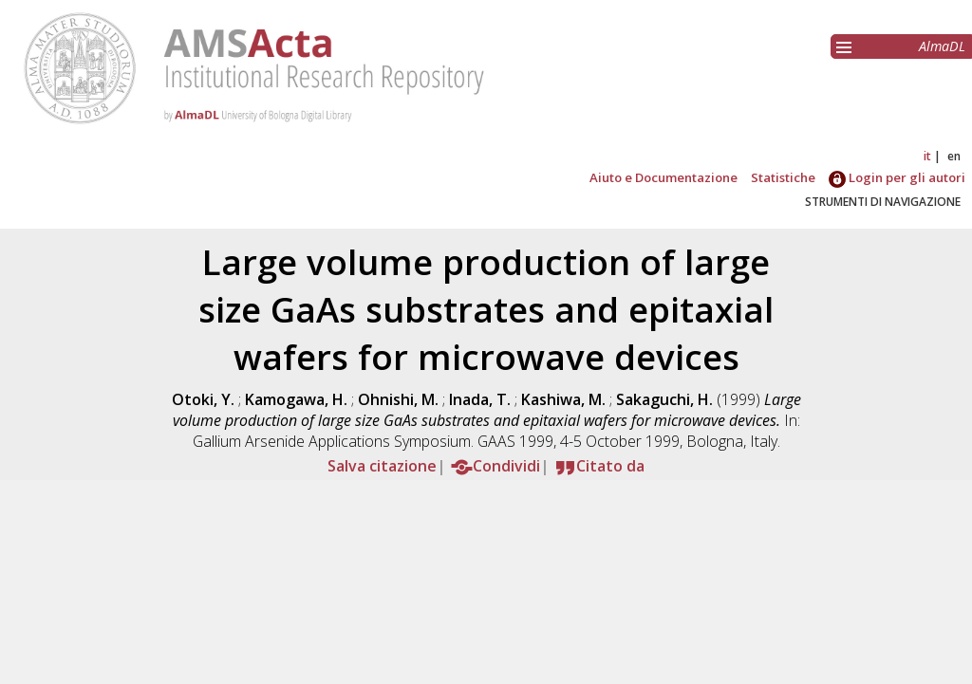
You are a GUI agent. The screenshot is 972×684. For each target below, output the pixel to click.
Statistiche (783, 177)
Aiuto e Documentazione (663, 177)
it (927, 156)
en (954, 156)
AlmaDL (942, 46)
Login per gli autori (897, 177)
